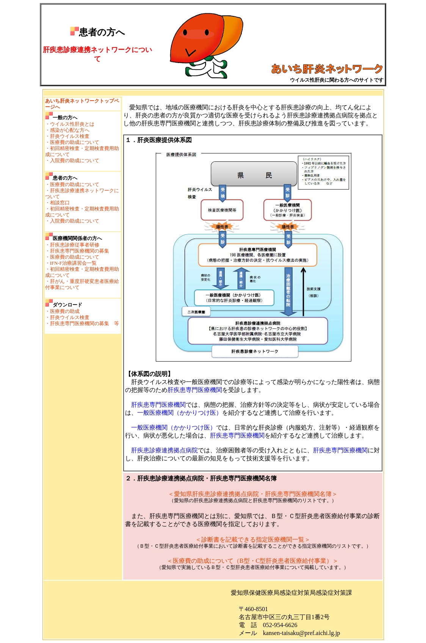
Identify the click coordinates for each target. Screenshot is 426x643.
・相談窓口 (57, 202)
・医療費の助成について (72, 142)
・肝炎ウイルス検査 (67, 136)
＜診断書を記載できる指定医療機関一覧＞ (252, 539)
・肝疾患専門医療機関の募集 (77, 251)
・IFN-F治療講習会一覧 (71, 263)
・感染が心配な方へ (67, 130)
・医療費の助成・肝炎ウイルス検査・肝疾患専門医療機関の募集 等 (82, 317)
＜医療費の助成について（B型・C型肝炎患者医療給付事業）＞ (252, 561)
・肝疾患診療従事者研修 (72, 245)
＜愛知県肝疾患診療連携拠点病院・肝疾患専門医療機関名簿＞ (253, 494)
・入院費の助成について (72, 160)
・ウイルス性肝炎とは (69, 124)
